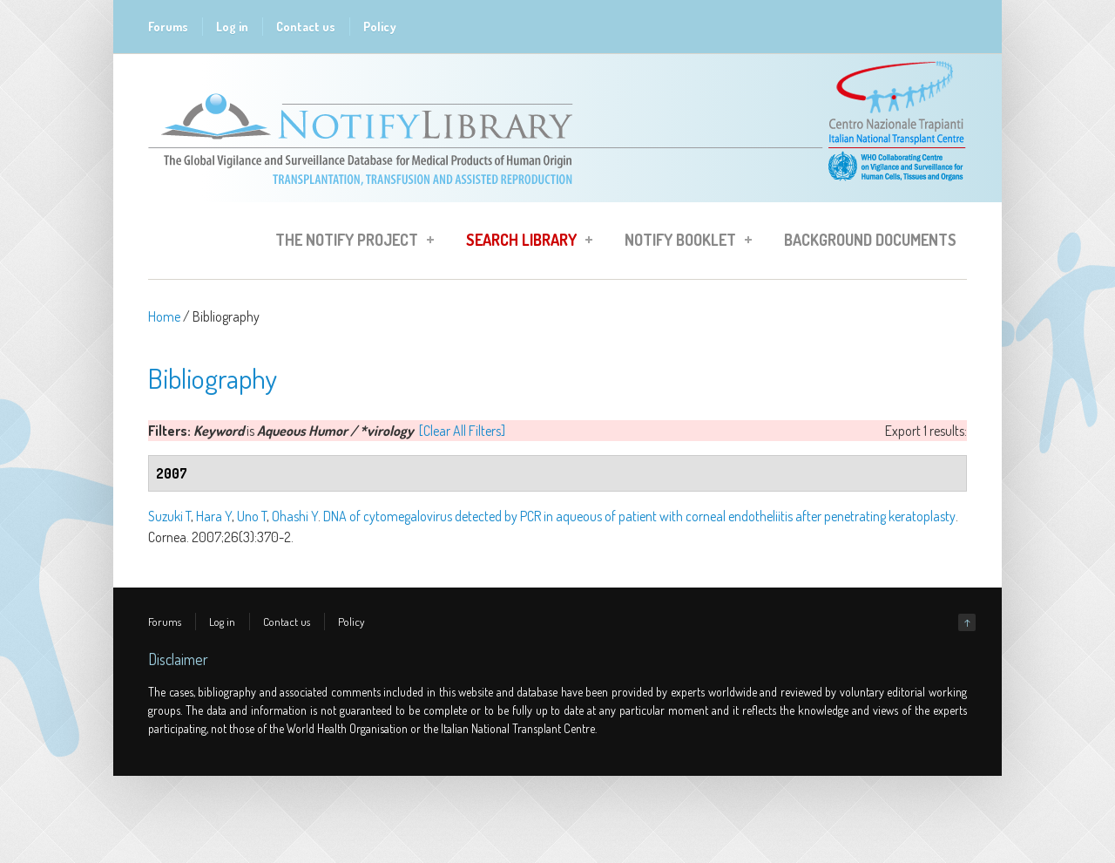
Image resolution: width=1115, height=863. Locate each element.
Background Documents (870, 239)
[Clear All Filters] (462, 430)
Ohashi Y (295, 516)
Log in (232, 26)
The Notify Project (349, 242)
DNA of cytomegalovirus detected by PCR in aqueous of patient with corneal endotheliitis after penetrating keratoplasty (639, 516)
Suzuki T (169, 516)
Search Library (524, 242)
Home (164, 316)
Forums (168, 26)
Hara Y (214, 516)
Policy (379, 26)
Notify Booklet (683, 242)
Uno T (252, 516)
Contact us (305, 26)
